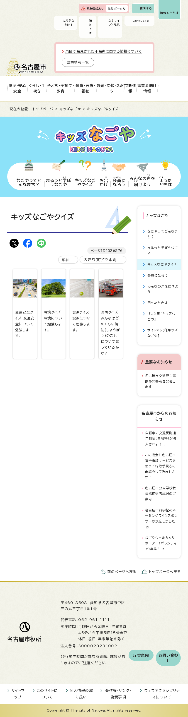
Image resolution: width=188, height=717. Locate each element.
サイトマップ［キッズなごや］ (162, 333)
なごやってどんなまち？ (162, 234)
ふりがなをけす (68, 22)
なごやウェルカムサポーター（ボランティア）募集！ (161, 543)
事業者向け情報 (147, 88)
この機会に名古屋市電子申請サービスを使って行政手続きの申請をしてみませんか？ (160, 466)
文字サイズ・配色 (114, 22)
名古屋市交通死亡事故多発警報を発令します (160, 381)
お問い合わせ (168, 657)
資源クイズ (82, 300)
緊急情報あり (95, 8)
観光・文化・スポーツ (110, 88)
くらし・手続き (37, 88)
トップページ (43, 109)
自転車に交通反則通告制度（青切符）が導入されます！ (160, 438)
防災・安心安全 (17, 88)
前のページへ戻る (122, 571)
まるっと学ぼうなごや (162, 250)
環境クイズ (54, 300)
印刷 (65, 259)
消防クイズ (111, 312)
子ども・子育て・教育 (61, 88)
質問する (146, 8)
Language (141, 20)
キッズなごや (70, 109)
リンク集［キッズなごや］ (161, 316)
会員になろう (157, 275)
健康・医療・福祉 (85, 88)
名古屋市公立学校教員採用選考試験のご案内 (160, 493)
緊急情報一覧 (78, 62)
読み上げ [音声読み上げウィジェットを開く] (90, 26)
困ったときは (157, 303)
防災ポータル (117, 8)
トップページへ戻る (165, 571)
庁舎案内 (141, 655)
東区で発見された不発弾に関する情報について (103, 51)
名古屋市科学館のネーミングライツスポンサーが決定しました (161, 518)
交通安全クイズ (25, 303)
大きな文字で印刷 (100, 259)
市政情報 (130, 88)
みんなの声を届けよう (162, 289)
